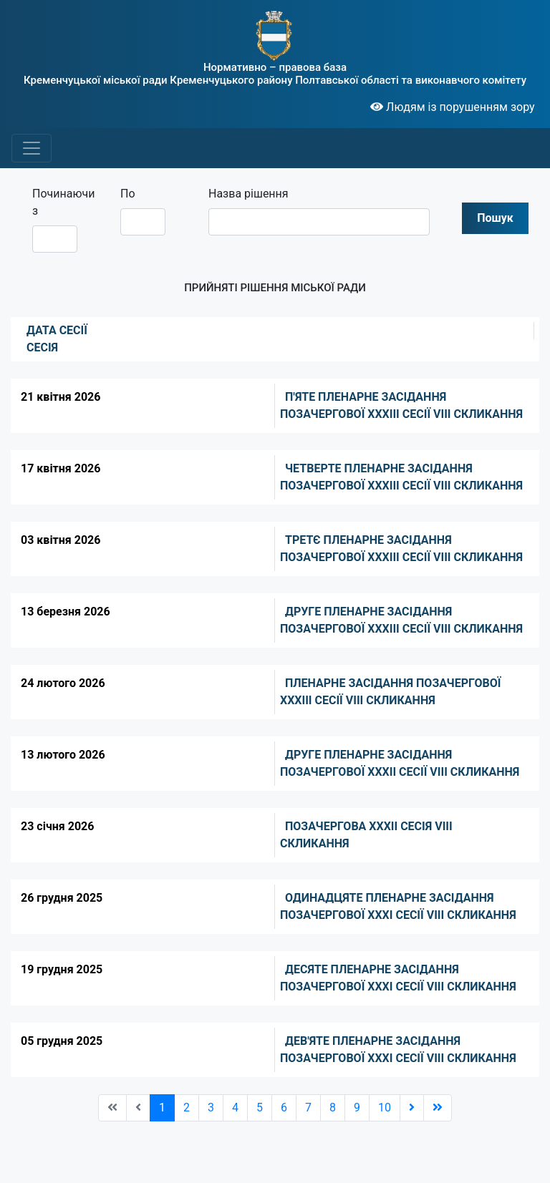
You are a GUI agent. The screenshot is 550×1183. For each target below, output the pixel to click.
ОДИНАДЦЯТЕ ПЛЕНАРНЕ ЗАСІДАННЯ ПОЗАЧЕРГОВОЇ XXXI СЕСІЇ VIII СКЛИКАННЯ (398, 906)
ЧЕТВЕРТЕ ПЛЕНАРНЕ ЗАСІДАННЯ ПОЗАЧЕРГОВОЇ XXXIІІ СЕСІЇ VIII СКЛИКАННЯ (401, 477)
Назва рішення (248, 193)
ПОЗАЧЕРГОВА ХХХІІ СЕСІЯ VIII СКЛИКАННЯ (366, 834)
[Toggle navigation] (31, 148)
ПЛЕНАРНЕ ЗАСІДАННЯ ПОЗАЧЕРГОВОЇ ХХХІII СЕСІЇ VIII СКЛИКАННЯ (390, 691)
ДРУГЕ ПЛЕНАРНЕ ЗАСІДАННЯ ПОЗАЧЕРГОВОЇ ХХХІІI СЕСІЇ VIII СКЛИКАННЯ (401, 620)
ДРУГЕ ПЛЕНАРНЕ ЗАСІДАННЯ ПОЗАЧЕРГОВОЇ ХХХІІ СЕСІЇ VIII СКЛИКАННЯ (399, 763)
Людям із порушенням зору (452, 107)
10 (384, 1107)
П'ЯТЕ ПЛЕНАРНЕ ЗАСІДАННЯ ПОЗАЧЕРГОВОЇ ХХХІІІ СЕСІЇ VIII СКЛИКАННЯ (401, 405)
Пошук (495, 218)
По (127, 193)
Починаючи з (60, 202)
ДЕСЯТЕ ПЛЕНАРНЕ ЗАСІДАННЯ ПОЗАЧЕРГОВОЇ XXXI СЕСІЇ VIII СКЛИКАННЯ (398, 978)
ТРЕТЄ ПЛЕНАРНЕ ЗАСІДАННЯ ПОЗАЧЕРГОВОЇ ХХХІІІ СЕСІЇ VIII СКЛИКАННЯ (401, 548)
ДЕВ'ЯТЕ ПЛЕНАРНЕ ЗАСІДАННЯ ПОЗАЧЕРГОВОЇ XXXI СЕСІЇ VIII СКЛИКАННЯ (398, 1049)
